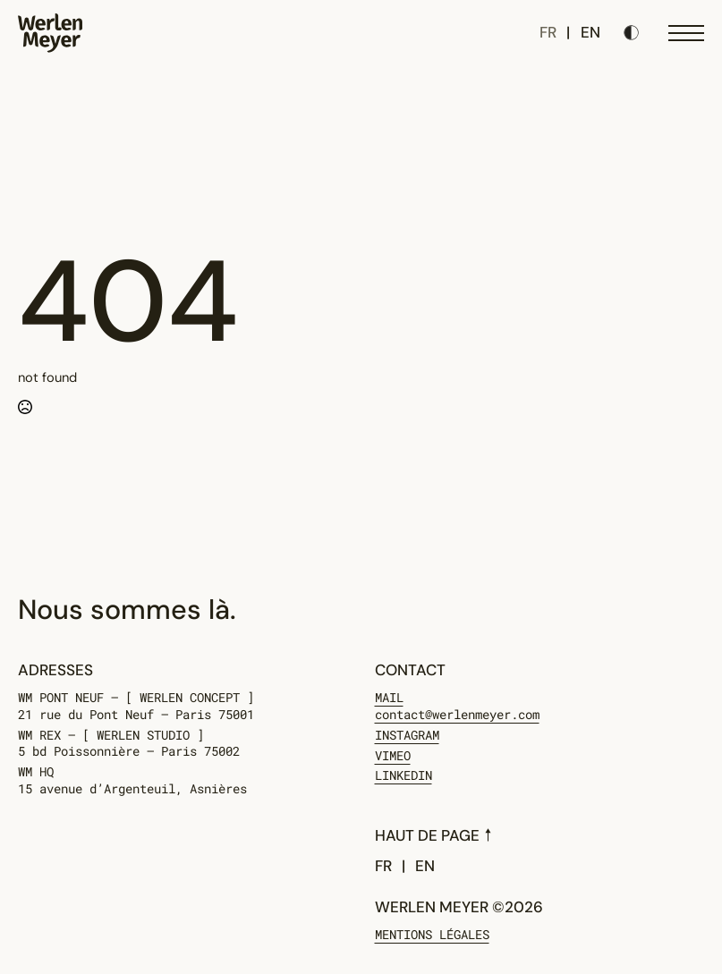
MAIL (457, 707)
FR (547, 32)
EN (590, 32)
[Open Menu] (686, 33)
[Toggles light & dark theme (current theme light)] (631, 32)
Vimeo (393, 756)
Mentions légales (432, 935)
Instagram (407, 735)
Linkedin (403, 775)
